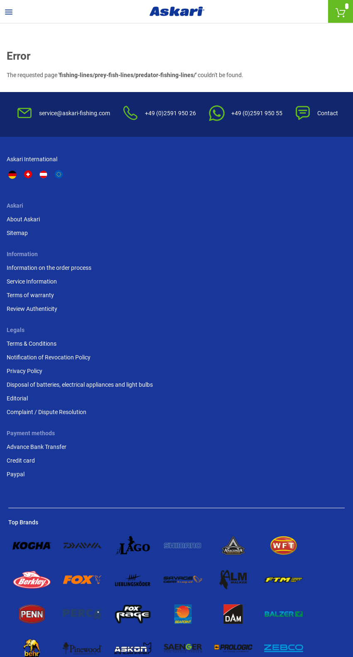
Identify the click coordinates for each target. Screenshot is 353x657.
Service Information (206, 223)
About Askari (111, 201)
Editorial (278, 282)
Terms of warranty (205, 237)
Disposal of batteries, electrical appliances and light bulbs (306, 259)
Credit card (22, 350)
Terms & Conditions (293, 201)
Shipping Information (100, 612)
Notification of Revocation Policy (302, 219)
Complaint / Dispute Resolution (293, 300)
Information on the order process (213, 205)
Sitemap (105, 214)
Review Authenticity (206, 250)
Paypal (17, 364)
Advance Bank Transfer (38, 336)
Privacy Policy (286, 237)
